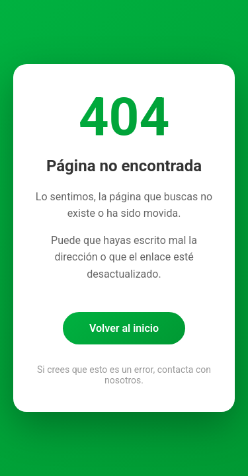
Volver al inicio (124, 328)
